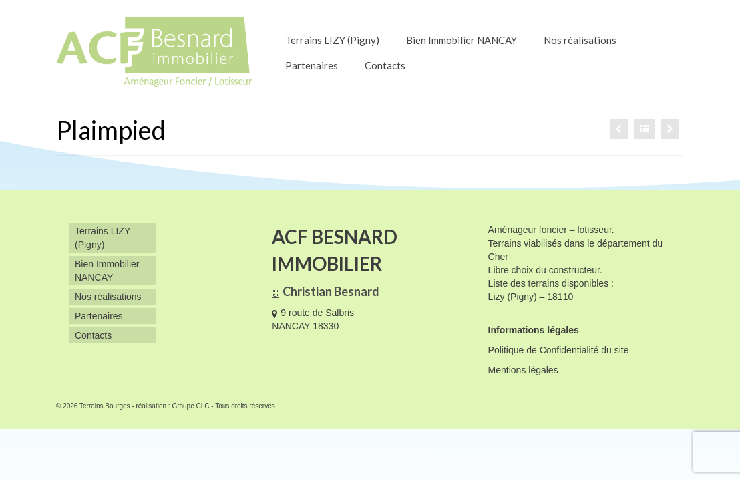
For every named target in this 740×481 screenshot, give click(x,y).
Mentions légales (523, 370)
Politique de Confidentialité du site (558, 350)
